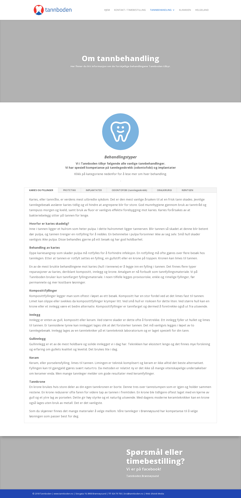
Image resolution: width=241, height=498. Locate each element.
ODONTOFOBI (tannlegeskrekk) (129, 190)
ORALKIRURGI (164, 190)
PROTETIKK (69, 190)
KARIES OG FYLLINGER (41, 190)
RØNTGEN (187, 190)
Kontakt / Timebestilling (130, 10)
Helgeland (202, 10)
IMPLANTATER (94, 190)
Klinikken (185, 10)
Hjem (107, 10)
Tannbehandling (160, 10)
